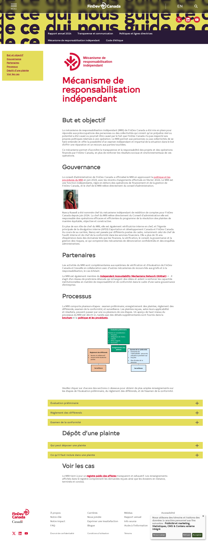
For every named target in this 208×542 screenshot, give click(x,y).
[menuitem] (59, 33)
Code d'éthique (114, 40)
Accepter (197, 535)
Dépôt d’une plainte (18, 71)
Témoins (128, 534)
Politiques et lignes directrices (135, 34)
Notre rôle (55, 517)
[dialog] (177, 527)
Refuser (186, 535)
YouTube (197, 19)
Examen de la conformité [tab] (65, 422)
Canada (17, 521)
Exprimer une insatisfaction (102, 521)
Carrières (92, 513)
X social (179, 19)
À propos (55, 513)
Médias (128, 513)
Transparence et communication (95, 34)
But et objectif (15, 55)
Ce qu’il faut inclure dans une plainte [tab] (72, 455)
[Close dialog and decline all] (203, 516)
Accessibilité (168, 513)
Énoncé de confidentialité (62, 534)
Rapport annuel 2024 (59, 34)
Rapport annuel (132, 517)
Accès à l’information (136, 526)
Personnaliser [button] (159, 535)
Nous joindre (94, 517)
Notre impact (57, 521)
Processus (12, 67)
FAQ (52, 526)
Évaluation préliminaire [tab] (64, 403)
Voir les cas (13, 74)
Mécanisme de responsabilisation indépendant (74, 40)
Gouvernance (14, 59)
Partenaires (13, 63)
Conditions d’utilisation (98, 534)
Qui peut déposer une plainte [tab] (68, 445)
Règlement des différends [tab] (66, 413)
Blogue (91, 526)
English (179, 7)
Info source (130, 521)
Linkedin (188, 19)
